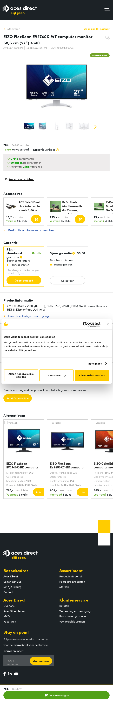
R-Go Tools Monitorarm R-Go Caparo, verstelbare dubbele (72, 207)
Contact (8, 592)
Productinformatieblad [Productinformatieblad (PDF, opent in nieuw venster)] (19, 180)
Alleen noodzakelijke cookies (21, 375)
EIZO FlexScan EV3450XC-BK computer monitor (67, 465)
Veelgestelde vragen (72, 621)
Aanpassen (56, 375)
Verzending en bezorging (75, 611)
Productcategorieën (71, 576)
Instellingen (95, 363)
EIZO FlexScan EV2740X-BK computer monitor (22, 465)
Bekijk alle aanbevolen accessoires (31, 230)
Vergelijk (12, 422)
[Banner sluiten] (108, 324)
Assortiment (71, 570)
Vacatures (9, 621)
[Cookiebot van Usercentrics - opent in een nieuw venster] (85, 324)
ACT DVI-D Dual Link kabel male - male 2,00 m (29, 206)
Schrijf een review (18, 398)
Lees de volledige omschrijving (28, 316)
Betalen (64, 606)
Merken (64, 587)
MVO (6, 616)
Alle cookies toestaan (92, 375)
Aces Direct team (14, 611)
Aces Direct (14, 600)
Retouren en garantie (72, 616)
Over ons (9, 606)
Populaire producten (72, 581)
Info (38, 492)
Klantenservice (73, 600)
